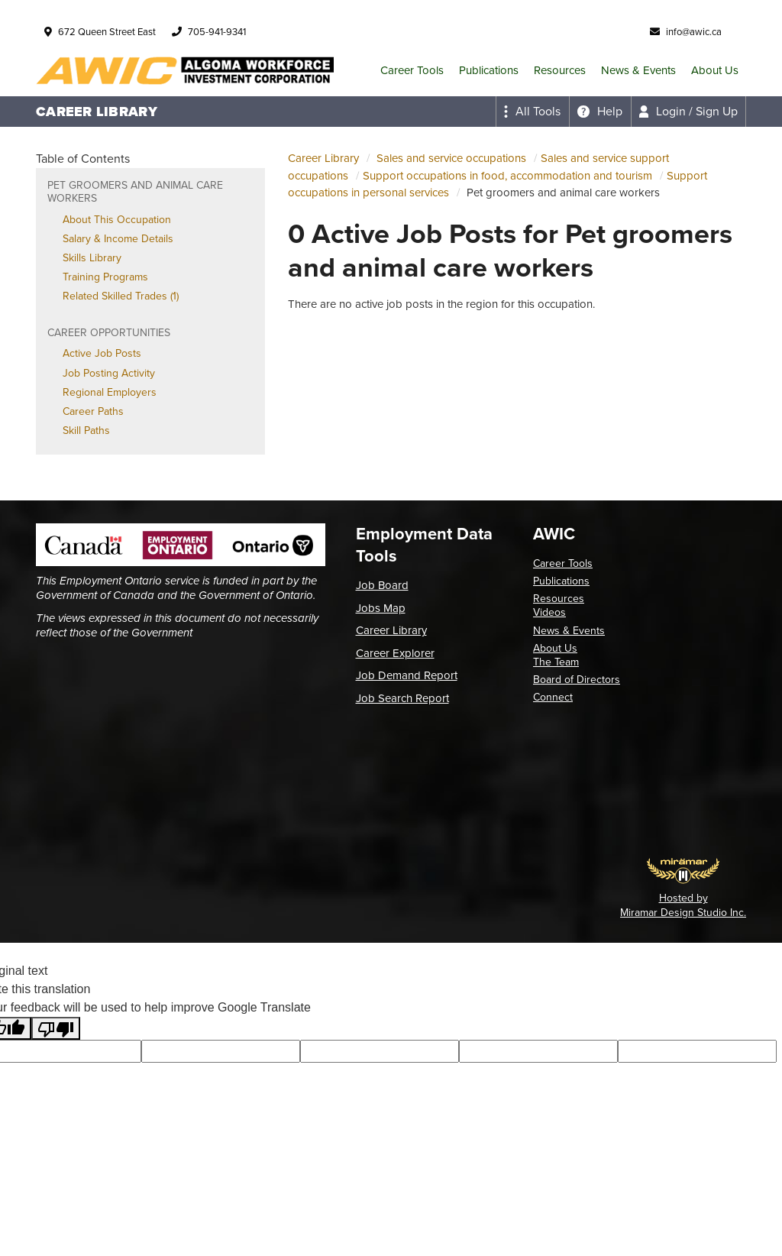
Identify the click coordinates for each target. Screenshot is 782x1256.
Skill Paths (86, 430)
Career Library (323, 158)
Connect (553, 697)
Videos (549, 612)
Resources (560, 70)
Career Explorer (395, 653)
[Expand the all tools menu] (532, 111)
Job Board (382, 585)
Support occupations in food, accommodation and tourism (507, 175)
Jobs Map (381, 608)
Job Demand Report (406, 675)
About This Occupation (117, 220)
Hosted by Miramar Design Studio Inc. (683, 905)
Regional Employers (110, 392)
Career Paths (93, 411)
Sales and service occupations (451, 158)
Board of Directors (576, 680)
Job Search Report (402, 698)
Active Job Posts (102, 353)
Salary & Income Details (118, 239)
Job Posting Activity (109, 373)
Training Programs (105, 277)
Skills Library (92, 258)
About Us (714, 70)
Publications (489, 70)
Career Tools (412, 70)
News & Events (638, 70)
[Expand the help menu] (600, 111)
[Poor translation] (55, 1029)
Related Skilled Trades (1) (121, 296)
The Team (556, 662)
